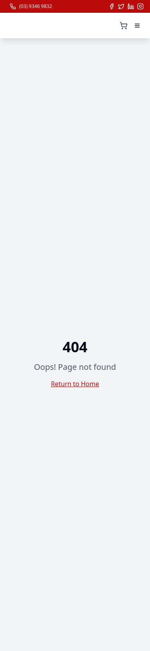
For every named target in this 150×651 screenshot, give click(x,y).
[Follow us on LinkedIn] (131, 6)
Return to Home (75, 383)
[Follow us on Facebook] (111, 6)
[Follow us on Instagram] (140, 6)
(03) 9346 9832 (35, 6)
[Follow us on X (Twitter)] (121, 6)
